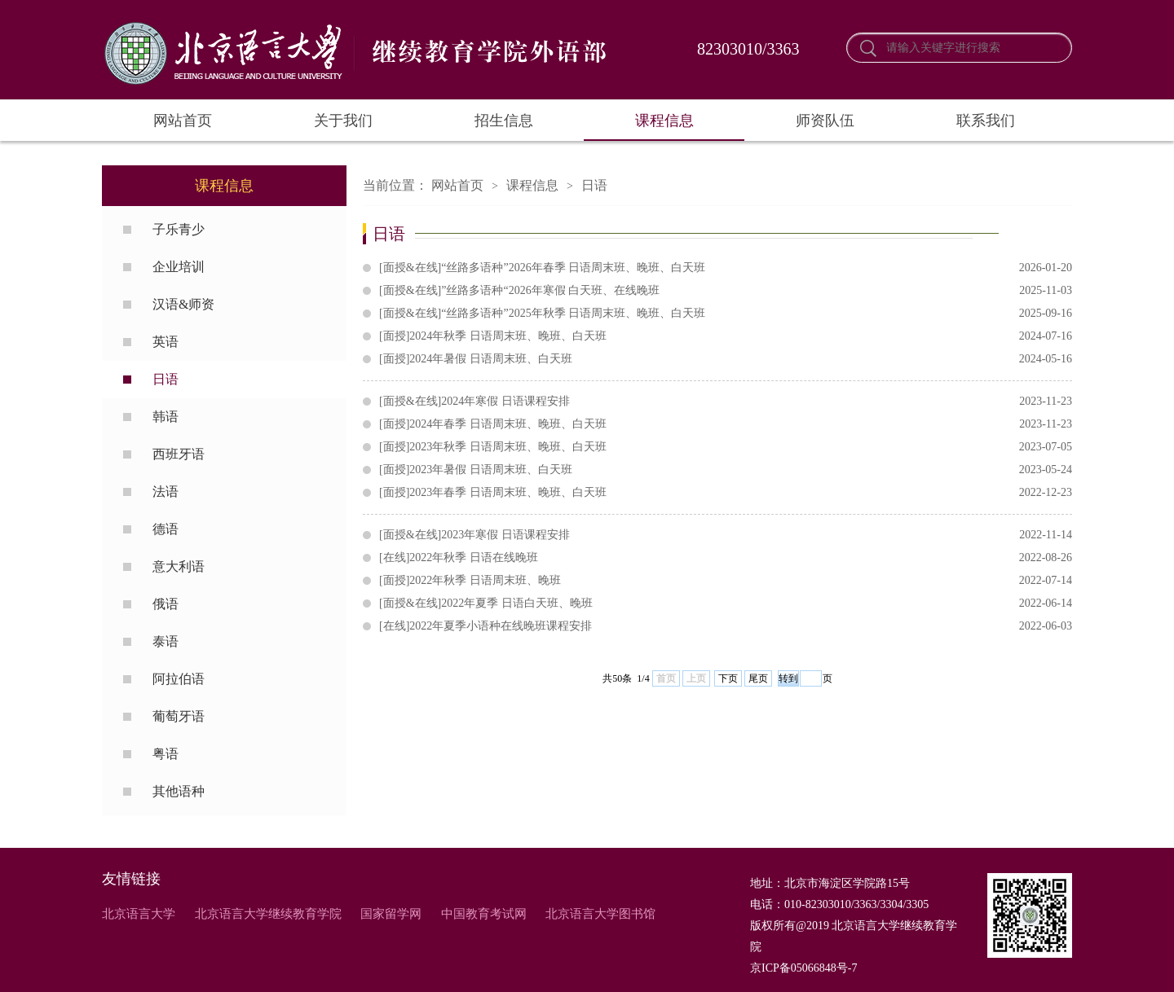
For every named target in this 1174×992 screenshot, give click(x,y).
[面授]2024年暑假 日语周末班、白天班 (725, 359)
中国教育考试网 (484, 913)
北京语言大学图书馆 (600, 913)
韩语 (165, 417)
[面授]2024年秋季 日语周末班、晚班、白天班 (725, 336)
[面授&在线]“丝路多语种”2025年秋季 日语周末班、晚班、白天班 (725, 313)
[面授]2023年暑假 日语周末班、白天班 (725, 470)
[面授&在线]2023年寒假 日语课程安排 (725, 535)
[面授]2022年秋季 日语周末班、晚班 (725, 580)
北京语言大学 (138, 913)
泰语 (165, 641)
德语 (165, 529)
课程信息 (664, 120)
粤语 (165, 754)
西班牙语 (178, 454)
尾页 (758, 678)
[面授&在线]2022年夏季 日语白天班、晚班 (725, 603)
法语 (165, 491)
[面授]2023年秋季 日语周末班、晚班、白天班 (725, 447)
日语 (165, 379)
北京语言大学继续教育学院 (268, 913)
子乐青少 (178, 229)
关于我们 (343, 120)
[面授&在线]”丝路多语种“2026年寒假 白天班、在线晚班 (725, 290)
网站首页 (182, 120)
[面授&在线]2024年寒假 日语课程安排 (725, 401)
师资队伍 (825, 120)
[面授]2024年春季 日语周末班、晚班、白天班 (725, 424)
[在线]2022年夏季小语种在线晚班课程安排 (725, 626)
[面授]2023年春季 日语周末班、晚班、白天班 (725, 492)
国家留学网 (390, 913)
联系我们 (985, 120)
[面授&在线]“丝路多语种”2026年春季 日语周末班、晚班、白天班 (725, 268)
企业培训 (178, 267)
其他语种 (178, 791)
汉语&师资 (183, 304)
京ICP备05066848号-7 (803, 968)
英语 (165, 342)
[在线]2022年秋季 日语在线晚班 (725, 557)
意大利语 (178, 566)
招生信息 (503, 120)
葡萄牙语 (178, 716)
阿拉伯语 (178, 679)
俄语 (165, 604)
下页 (728, 678)
